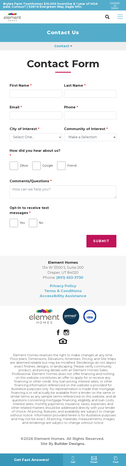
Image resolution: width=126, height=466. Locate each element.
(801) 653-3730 (69, 277)
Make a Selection (82, 137)
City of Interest (24, 129)
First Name (21, 85)
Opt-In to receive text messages (29, 210)
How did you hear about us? (35, 153)
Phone (71, 107)
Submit (101, 241)
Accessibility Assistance (63, 296)
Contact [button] (61, 46)
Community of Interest (86, 129)
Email (16, 107)
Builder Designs (69, 444)
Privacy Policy (63, 286)
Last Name (75, 85)
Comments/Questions (31, 181)
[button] (107, 17)
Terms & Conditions (63, 291)
